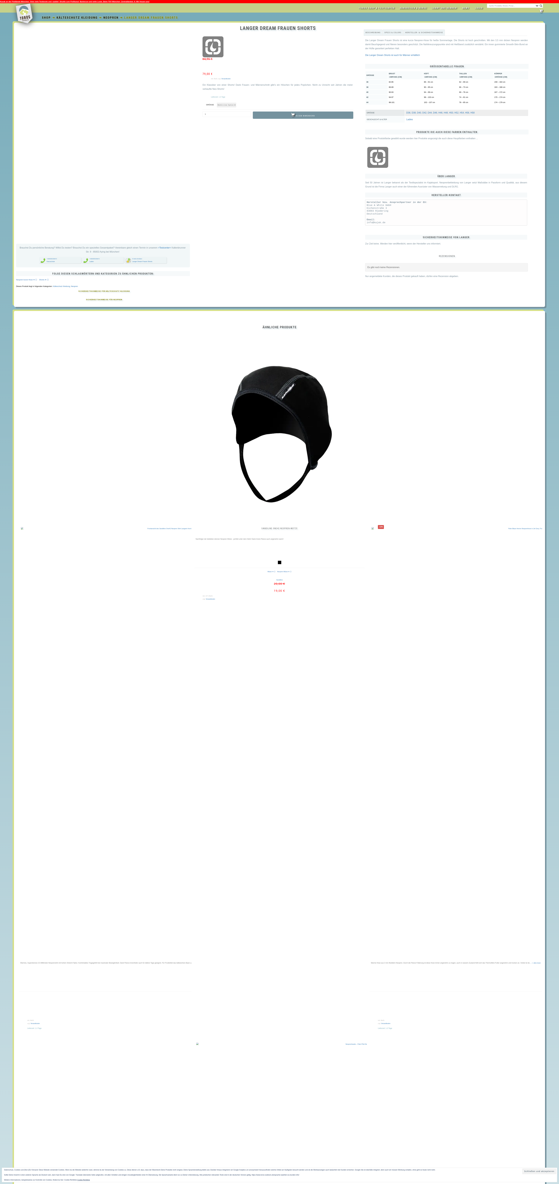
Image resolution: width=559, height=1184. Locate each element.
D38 (414, 113)
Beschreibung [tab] (373, 32)
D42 (424, 113)
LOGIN (479, 8)
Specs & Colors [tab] (392, 32)
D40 (419, 113)
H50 (451, 113)
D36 (408, 113)
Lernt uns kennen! (444, 8)
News (465, 8)
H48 (446, 113)
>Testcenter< (164, 248)
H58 (472, 113)
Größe (210, 105)
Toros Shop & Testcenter (377, 8)
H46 (440, 113)
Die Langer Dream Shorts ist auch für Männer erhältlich (392, 55)
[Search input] (511, 6)
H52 (456, 113)
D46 (435, 113)
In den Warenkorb (305, 116)
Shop (46, 17)
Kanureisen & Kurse (413, 8)
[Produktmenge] (226, 114)
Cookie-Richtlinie (83, 1180)
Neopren (111, 17)
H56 (467, 113)
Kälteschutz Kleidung (77, 17)
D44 (430, 113)
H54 (462, 113)
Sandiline (279, 580)
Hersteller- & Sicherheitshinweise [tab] (424, 32)
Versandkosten (226, 79)
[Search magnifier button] (541, 6)
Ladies (409, 119)
